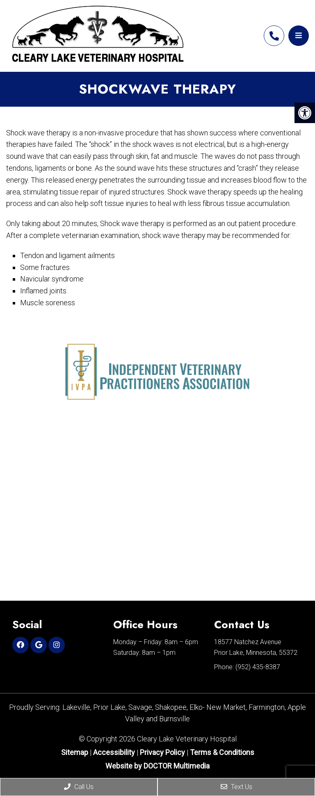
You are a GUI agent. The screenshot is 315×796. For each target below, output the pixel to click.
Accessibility (114, 752)
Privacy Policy (163, 752)
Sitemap (74, 752)
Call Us (79, 787)
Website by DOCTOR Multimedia (157, 766)
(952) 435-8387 (274, 36)
